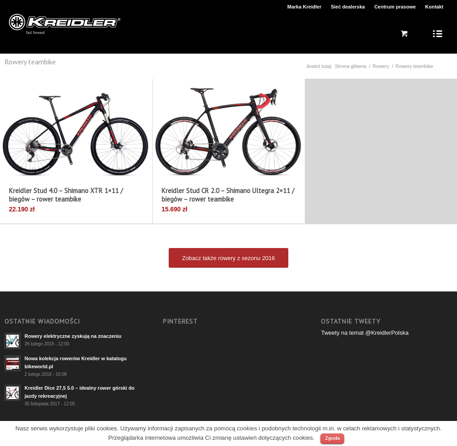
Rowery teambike (30, 61)
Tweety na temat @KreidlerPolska (364, 332)
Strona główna (350, 66)
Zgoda (332, 438)
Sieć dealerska (348, 6)
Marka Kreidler (304, 6)
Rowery (381, 66)
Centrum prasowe (395, 6)
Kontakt (434, 6)
